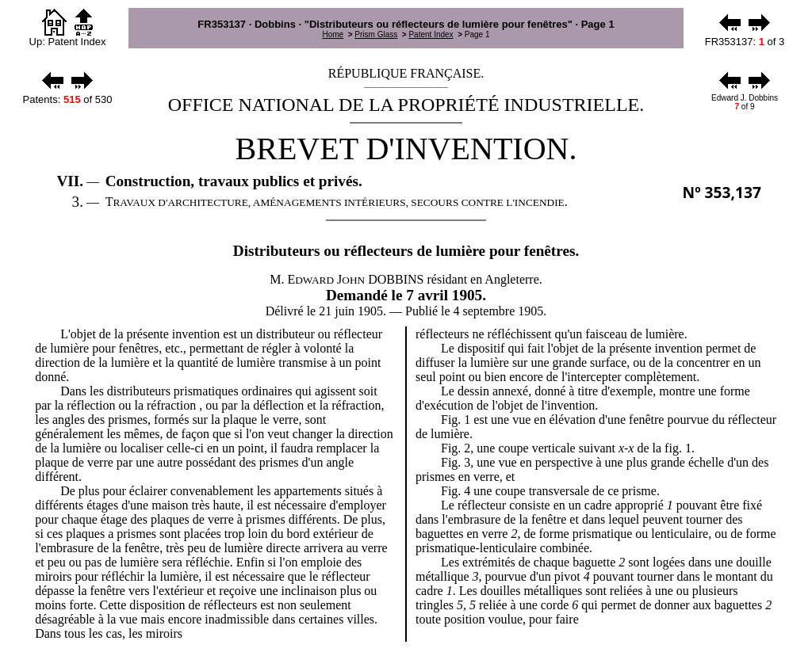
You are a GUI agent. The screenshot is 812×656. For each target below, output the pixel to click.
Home (332, 34)
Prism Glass (375, 34)
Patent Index (430, 34)
